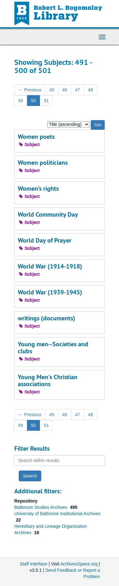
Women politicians (43, 162)
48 (90, 89)
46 (64, 89)
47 (77, 89)
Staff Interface (33, 563)
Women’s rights (38, 188)
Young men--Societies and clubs (53, 347)
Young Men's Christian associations (47, 380)
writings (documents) (46, 318)
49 (20, 100)
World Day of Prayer (44, 240)
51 (46, 100)
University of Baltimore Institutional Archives (57, 513)
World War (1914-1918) (50, 266)
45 (51, 89)
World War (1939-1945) (50, 292)
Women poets (36, 137)
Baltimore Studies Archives (41, 507)
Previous (29, 89)
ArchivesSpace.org (79, 563)
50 (33, 100)
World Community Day (48, 214)
